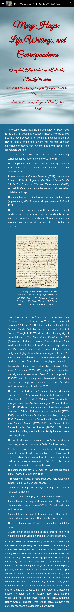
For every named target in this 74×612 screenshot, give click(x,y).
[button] (3, 3)
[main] (37, 65)
